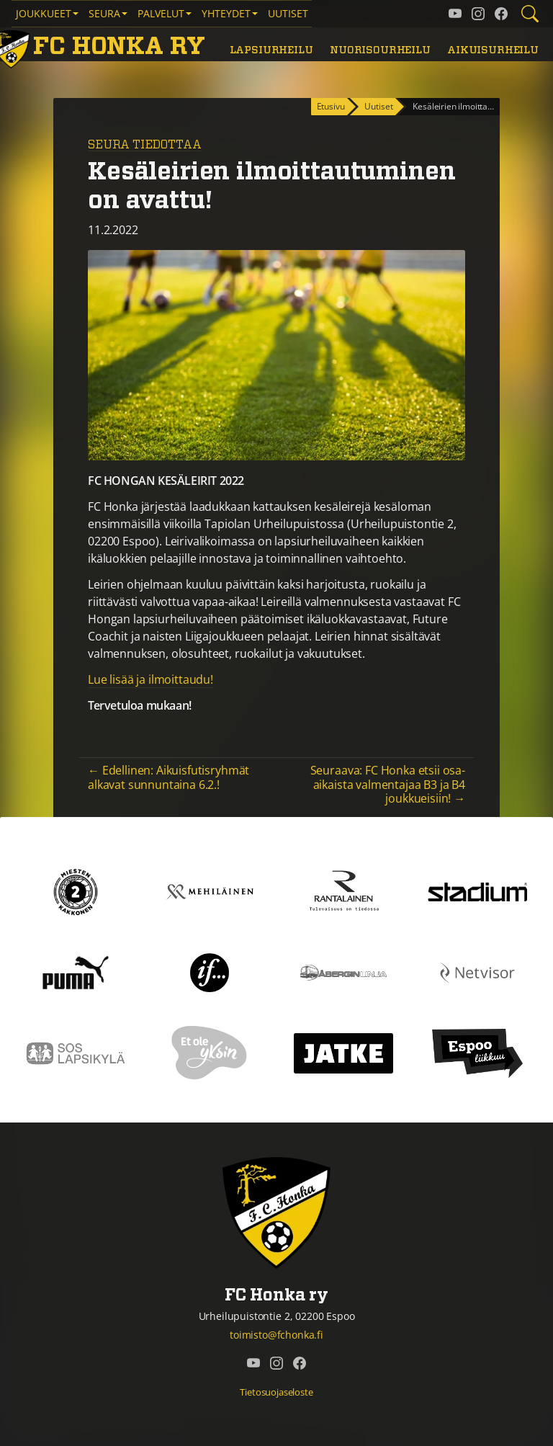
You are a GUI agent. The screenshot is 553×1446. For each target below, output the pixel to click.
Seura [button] (104, 13)
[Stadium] (477, 890)
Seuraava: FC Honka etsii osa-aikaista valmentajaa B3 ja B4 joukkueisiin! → (387, 783)
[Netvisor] (477, 971)
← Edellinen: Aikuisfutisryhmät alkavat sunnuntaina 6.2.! (168, 777)
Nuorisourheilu (380, 50)
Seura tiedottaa (145, 145)
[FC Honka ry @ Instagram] (478, 13)
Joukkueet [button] (43, 13)
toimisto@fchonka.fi (276, 1335)
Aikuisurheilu (493, 50)
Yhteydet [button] (226, 13)
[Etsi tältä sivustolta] (529, 13)
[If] (210, 971)
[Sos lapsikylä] (75, 1052)
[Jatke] (343, 1052)
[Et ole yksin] (209, 1052)
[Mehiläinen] (209, 890)
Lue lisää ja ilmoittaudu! (150, 679)
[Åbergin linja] (343, 971)
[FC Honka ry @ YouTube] (455, 13)
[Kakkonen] (75, 890)
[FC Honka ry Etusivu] (102, 47)
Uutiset (288, 13)
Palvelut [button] (161, 13)
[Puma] (76, 971)
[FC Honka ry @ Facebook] (501, 13)
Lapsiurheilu (271, 50)
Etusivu (331, 106)
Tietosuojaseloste (276, 1391)
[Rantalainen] (343, 890)
